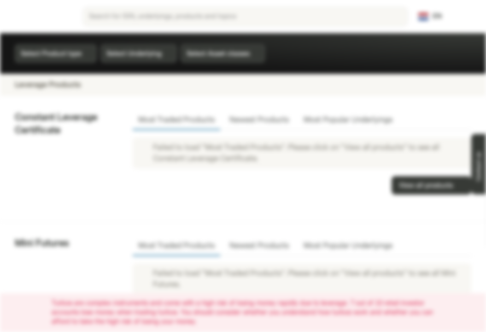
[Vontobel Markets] (40, 16)
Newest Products (259, 119)
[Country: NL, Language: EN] (430, 16)
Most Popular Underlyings (348, 119)
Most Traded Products (176, 119)
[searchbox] (245, 16)
